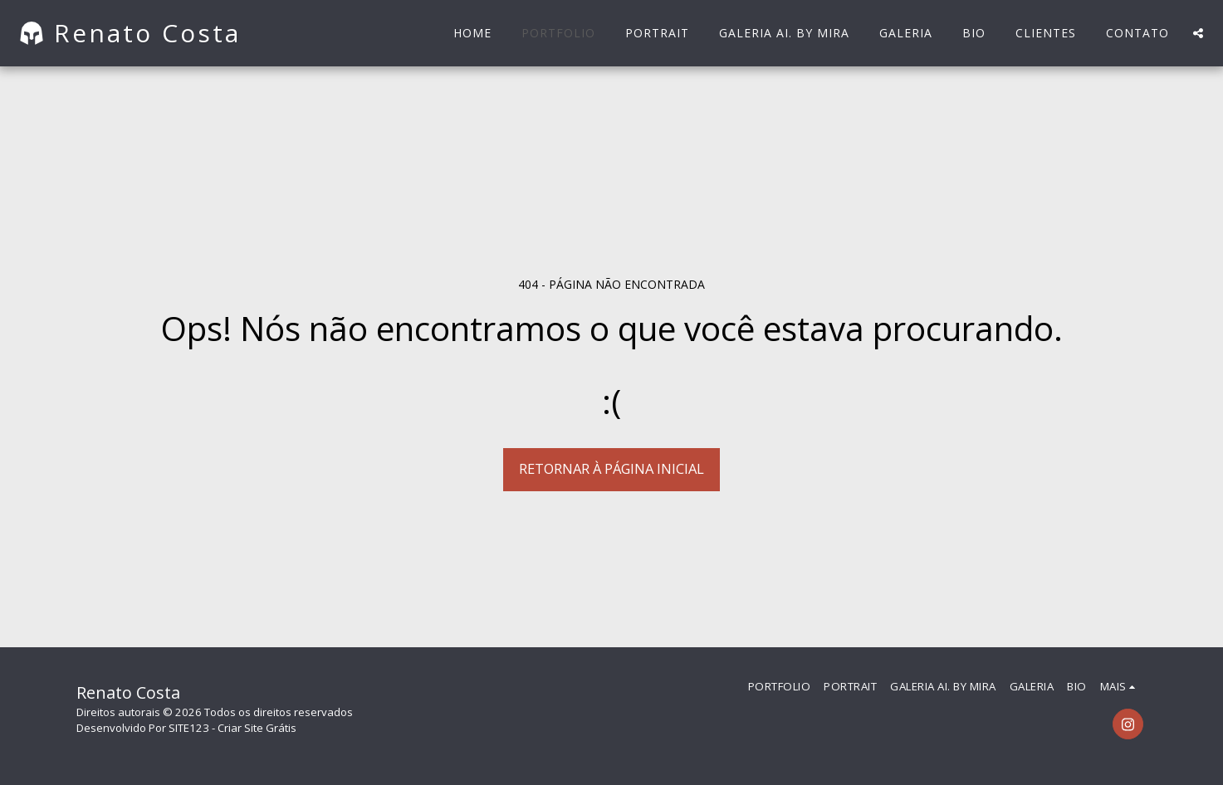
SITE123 (189, 727)
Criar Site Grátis (257, 727)
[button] (1198, 33)
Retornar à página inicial (611, 468)
